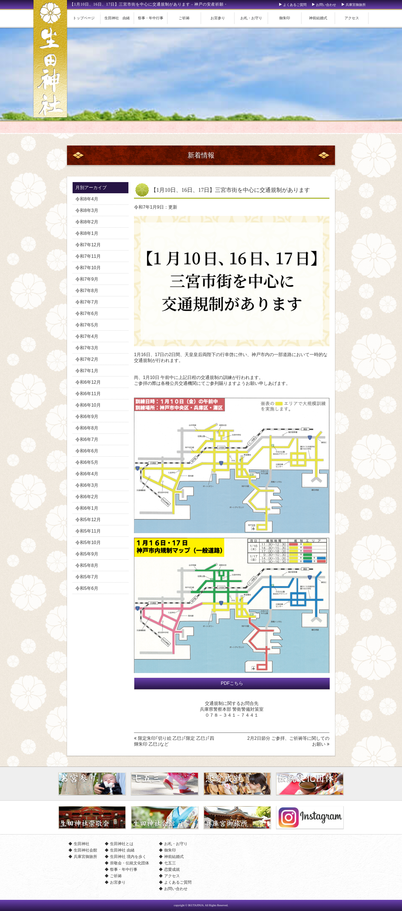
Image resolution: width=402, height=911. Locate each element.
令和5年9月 (86, 554)
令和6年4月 (86, 473)
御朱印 (284, 18)
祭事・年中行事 (150, 18)
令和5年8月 (86, 565)
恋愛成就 (172, 869)
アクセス (351, 18)
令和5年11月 (88, 531)
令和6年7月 (86, 439)
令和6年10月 (88, 405)
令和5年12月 (88, 519)
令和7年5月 (86, 325)
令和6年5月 (86, 462)
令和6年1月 (86, 508)
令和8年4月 (86, 199)
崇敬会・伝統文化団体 (129, 863)
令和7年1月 (86, 370)
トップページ (84, 18)
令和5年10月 (88, 542)
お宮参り (217, 18)
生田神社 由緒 (117, 18)
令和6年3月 (86, 485)
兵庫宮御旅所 (356, 5)
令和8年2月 (86, 222)
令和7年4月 (86, 336)
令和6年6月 (86, 451)
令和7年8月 (86, 290)
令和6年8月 (86, 428)
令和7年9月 (86, 279)
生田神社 (81, 843)
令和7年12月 (88, 244)
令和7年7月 (86, 302)
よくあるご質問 (295, 5)
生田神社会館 (85, 850)
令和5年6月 (86, 588)
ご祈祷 (184, 18)
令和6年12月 (88, 382)
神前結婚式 (318, 18)
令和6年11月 (88, 393)
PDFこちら (232, 683)
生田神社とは (121, 843)
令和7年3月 (86, 347)
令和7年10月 (88, 267)
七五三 (170, 863)
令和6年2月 (86, 496)
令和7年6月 (86, 313)
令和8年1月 (86, 233)
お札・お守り (251, 18)
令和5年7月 (86, 576)
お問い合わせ (326, 5)
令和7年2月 (86, 359)
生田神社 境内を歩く (128, 856)
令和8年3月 (86, 210)
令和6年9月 (86, 416)
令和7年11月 (88, 256)
